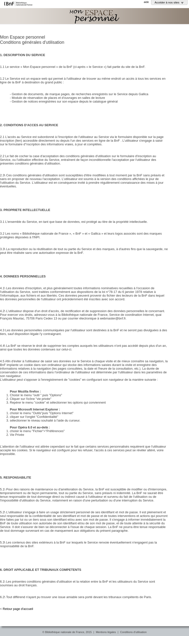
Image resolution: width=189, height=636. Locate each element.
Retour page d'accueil (18, 609)
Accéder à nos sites (167, 2)
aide (146, 1)
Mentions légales (106, 632)
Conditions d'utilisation (133, 632)
